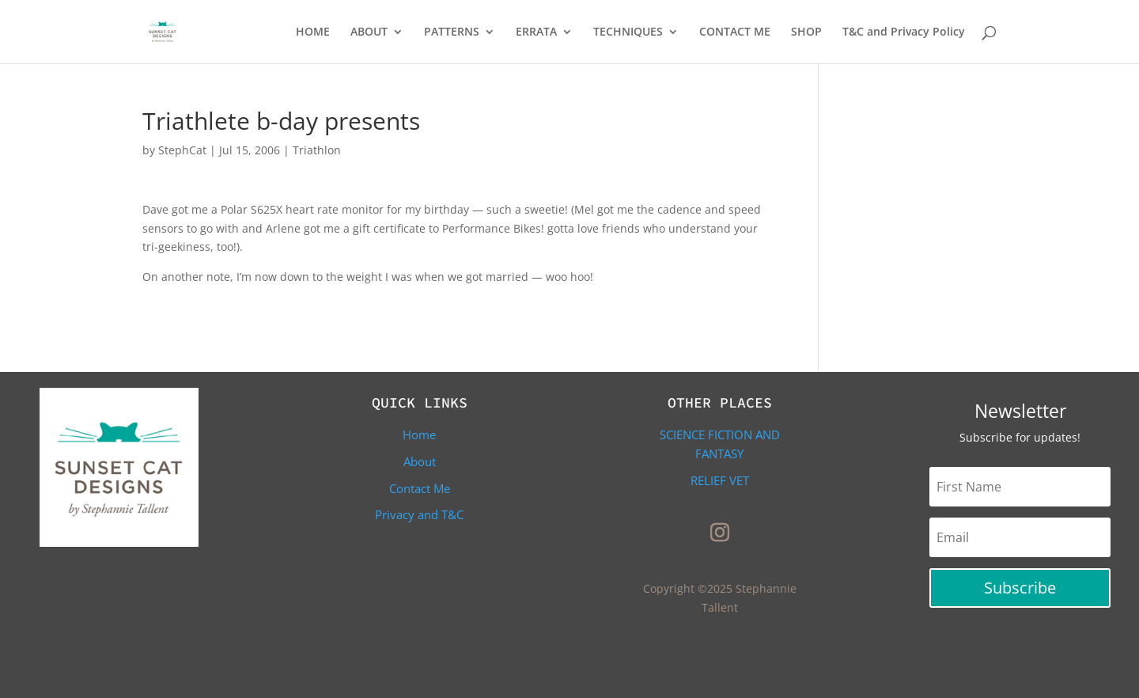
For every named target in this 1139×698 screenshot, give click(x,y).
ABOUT (369, 32)
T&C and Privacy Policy (903, 32)
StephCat (182, 149)
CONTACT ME (734, 32)
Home (419, 434)
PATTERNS (451, 32)
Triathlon (317, 149)
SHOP (806, 32)
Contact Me (419, 488)
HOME (313, 32)
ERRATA (536, 32)
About (419, 461)
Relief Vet (720, 480)
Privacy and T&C (419, 514)
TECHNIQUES (628, 32)
